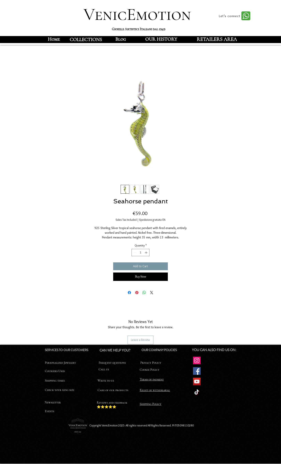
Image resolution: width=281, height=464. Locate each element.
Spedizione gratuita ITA (152, 219)
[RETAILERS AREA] (216, 39)
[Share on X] (151, 292)
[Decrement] (134, 252)
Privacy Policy (150, 363)
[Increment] (146, 252)
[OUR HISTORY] (161, 39)
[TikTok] (197, 392)
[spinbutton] (140, 252)
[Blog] (120, 39)
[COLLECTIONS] (85, 39)
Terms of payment (152, 379)
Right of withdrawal (155, 390)
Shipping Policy (150, 404)
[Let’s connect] (230, 16)
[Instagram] (197, 360)
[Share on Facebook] (129, 292)
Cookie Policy (149, 370)
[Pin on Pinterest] (136, 292)
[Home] (54, 39)
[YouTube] (197, 381)
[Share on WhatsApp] (144, 292)
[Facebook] (197, 371)
